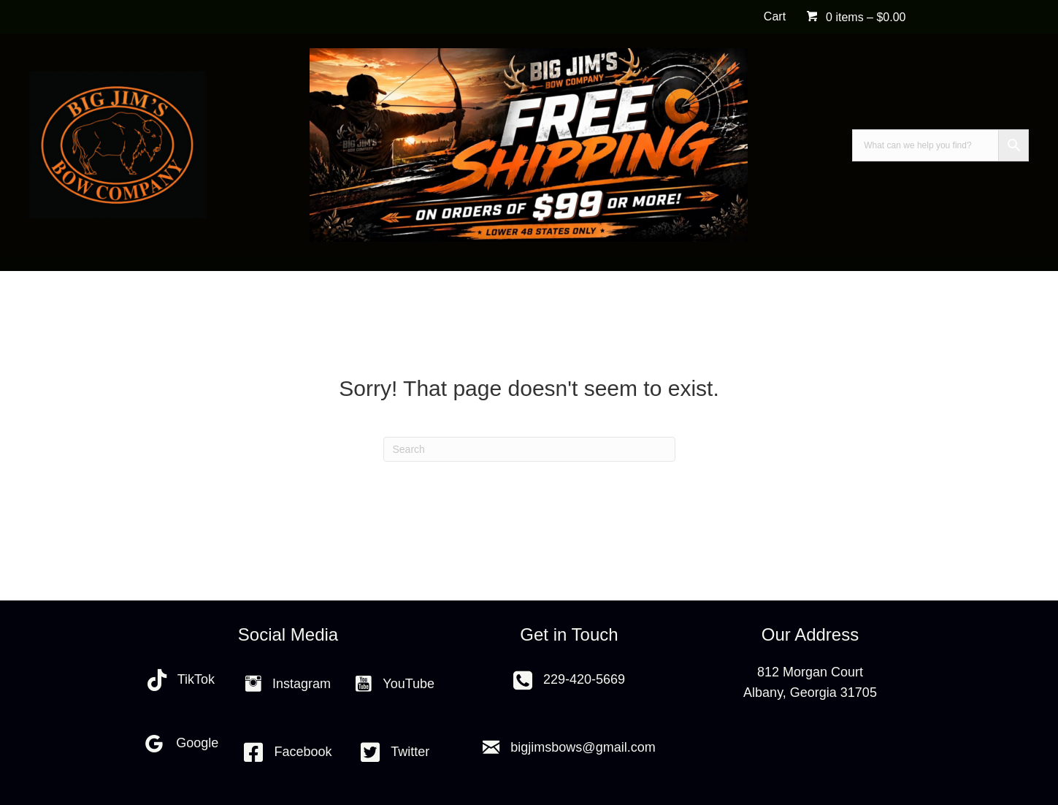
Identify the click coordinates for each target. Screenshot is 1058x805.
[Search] (529, 449)
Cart (775, 16)
